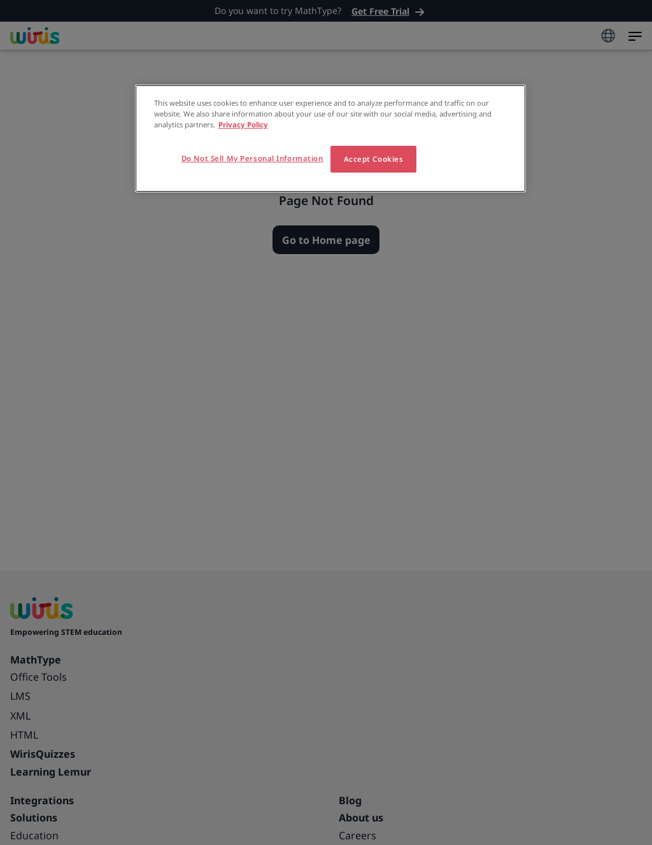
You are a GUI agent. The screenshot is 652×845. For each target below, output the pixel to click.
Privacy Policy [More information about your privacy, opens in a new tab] (243, 124)
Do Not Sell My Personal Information (252, 158)
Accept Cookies (374, 159)
